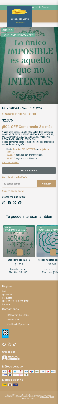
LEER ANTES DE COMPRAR (15, 301)
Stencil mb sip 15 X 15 (19, 260)
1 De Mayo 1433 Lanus (15, 315)
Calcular (46, 184)
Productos (7, 298)
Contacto (6, 304)
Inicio (4, 291)
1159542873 (10, 320)
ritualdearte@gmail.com (16, 324)
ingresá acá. (44, 397)
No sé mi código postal (13, 191)
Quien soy (7, 294)
